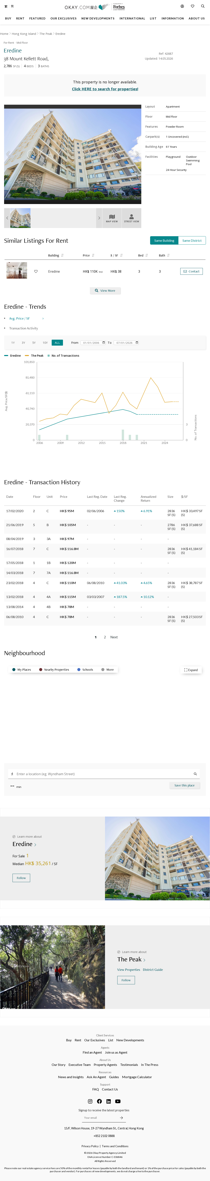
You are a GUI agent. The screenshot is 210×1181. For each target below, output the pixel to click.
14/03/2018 (14, 573)
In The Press (149, 1064)
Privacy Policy (90, 1146)
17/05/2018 (14, 563)
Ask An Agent (96, 1077)
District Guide (153, 969)
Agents (105, 1047)
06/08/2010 (14, 617)
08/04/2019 (14, 539)
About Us (105, 1060)
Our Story (58, 1064)
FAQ (95, 1089)
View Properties (129, 969)
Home (4, 34)
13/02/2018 (14, 597)
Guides (114, 1077)
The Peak (45, 34)
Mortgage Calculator (137, 1077)
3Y (23, 343)
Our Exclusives (94, 1040)
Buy (69, 1040)
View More (105, 290)
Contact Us (110, 1089)
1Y (13, 343)
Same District (192, 240)
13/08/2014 (14, 607)
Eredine (60, 34)
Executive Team (79, 1064)
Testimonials (129, 1064)
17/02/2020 (14, 511)
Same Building (164, 240)
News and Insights (71, 1077)
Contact (192, 271)
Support (105, 1084)
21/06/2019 (14, 525)
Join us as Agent (116, 1052)
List (110, 1040)
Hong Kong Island (24, 34)
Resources (105, 1072)
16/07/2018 (14, 549)
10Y (45, 343)
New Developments (130, 1040)
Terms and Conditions (115, 1146)
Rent (78, 1040)
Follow (21, 878)
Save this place (185, 785)
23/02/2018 (14, 583)
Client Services (105, 1035)
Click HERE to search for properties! (105, 88)
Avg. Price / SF (19, 318)
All (57, 343)
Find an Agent (92, 1052)
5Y (33, 343)
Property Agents (105, 1064)
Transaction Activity (23, 328)
